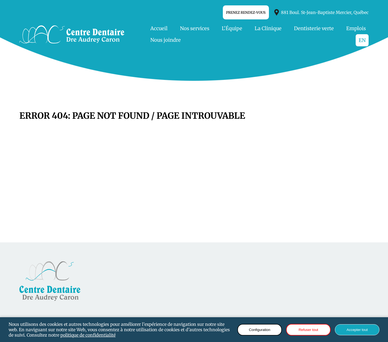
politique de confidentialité (88, 335)
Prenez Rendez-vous (246, 12)
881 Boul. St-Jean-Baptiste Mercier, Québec (321, 12)
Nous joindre (165, 40)
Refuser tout (308, 330)
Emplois (356, 28)
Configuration (259, 330)
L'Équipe (232, 28)
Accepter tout (357, 330)
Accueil (159, 28)
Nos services (194, 28)
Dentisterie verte (314, 28)
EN (362, 40)
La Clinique (268, 28)
